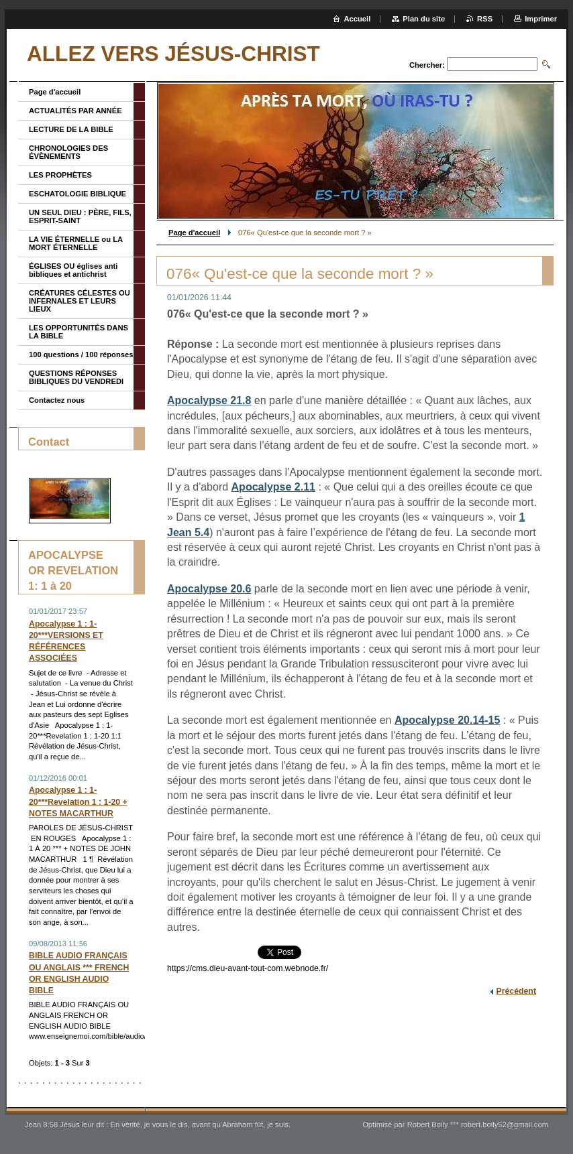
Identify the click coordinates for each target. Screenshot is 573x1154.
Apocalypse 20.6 (209, 588)
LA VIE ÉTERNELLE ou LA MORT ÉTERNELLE (76, 243)
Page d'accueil (194, 233)
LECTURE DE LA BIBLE (71, 129)
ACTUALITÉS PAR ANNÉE (75, 111)
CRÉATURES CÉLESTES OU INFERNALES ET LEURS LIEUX (79, 301)
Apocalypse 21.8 (209, 400)
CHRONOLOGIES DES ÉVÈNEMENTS (68, 152)
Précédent (516, 991)
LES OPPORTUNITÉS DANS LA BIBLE (78, 332)
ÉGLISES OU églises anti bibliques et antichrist (73, 270)
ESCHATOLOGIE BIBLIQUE (77, 194)
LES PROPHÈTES (60, 175)
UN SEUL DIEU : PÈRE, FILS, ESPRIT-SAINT (80, 216)
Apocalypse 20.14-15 (447, 720)
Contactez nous (57, 400)
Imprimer (541, 19)
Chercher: (427, 65)
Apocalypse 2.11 (273, 487)
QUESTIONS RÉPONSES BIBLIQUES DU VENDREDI (76, 377)
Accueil (357, 19)
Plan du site (424, 19)
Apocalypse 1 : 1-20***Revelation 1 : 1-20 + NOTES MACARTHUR (78, 801)
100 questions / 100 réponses (81, 354)
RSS (484, 19)
